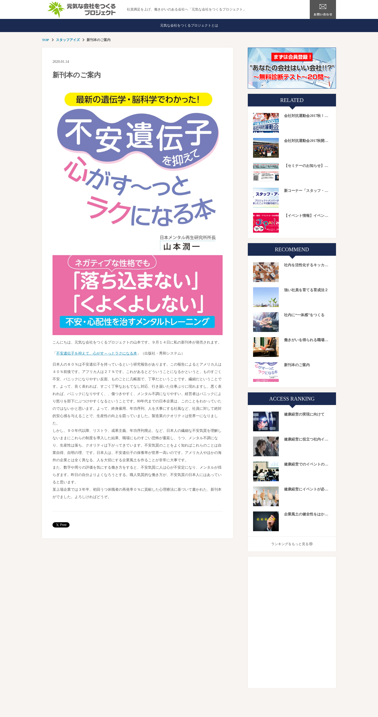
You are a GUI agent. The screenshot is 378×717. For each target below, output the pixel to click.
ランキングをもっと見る (290, 544)
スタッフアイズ (68, 40)
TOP (45, 40)
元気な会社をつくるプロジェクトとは (189, 25)
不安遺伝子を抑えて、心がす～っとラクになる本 (96, 353)
